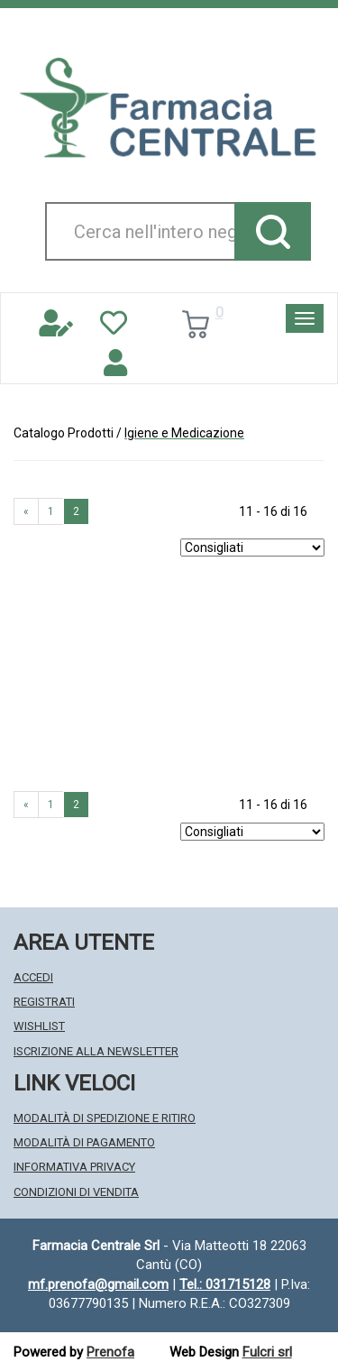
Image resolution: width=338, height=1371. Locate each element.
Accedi (33, 977)
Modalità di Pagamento (84, 1142)
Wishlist (39, 1026)
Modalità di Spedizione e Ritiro (105, 1118)
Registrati (44, 1001)
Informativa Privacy (74, 1166)
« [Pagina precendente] (26, 511)
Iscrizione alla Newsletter (96, 1051)
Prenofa (110, 1352)
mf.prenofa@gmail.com (98, 1284)
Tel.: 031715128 (224, 1284)
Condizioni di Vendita (76, 1192)
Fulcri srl (267, 1352)
